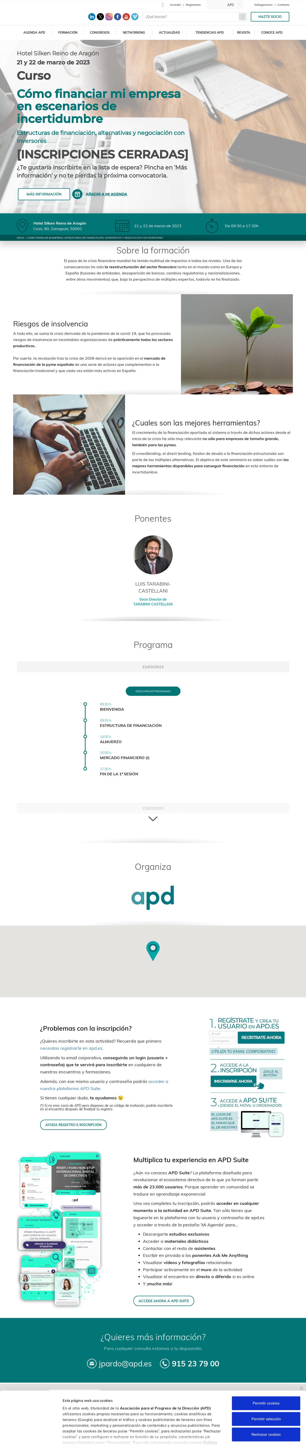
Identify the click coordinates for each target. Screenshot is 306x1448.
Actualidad (169, 32)
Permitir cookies (266, 1375)
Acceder (175, 4)
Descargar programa (153, 691)
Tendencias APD (210, 32)
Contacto (283, 4)
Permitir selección (266, 1390)
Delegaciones (263, 4)
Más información (44, 194)
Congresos (99, 32)
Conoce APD (272, 32)
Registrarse (193, 4)
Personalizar (254, 1438)
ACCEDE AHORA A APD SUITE (164, 1301)
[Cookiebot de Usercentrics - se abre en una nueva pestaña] (31, 1438)
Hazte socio (270, 17)
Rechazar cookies (266, 1406)
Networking (134, 32)
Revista (243, 32)
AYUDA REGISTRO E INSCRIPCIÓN (73, 1125)
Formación (67, 32)
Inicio (20, 237)
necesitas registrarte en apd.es (71, 1048)
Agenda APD (34, 32)
